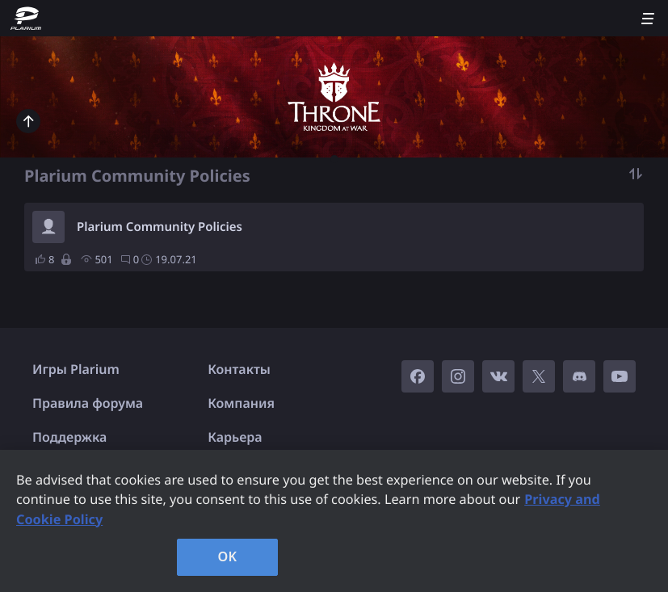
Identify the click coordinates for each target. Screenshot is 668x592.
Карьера (235, 437)
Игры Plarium (76, 369)
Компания (241, 403)
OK (227, 556)
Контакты (239, 369)
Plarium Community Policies (159, 227)
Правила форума (87, 403)
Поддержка (69, 437)
